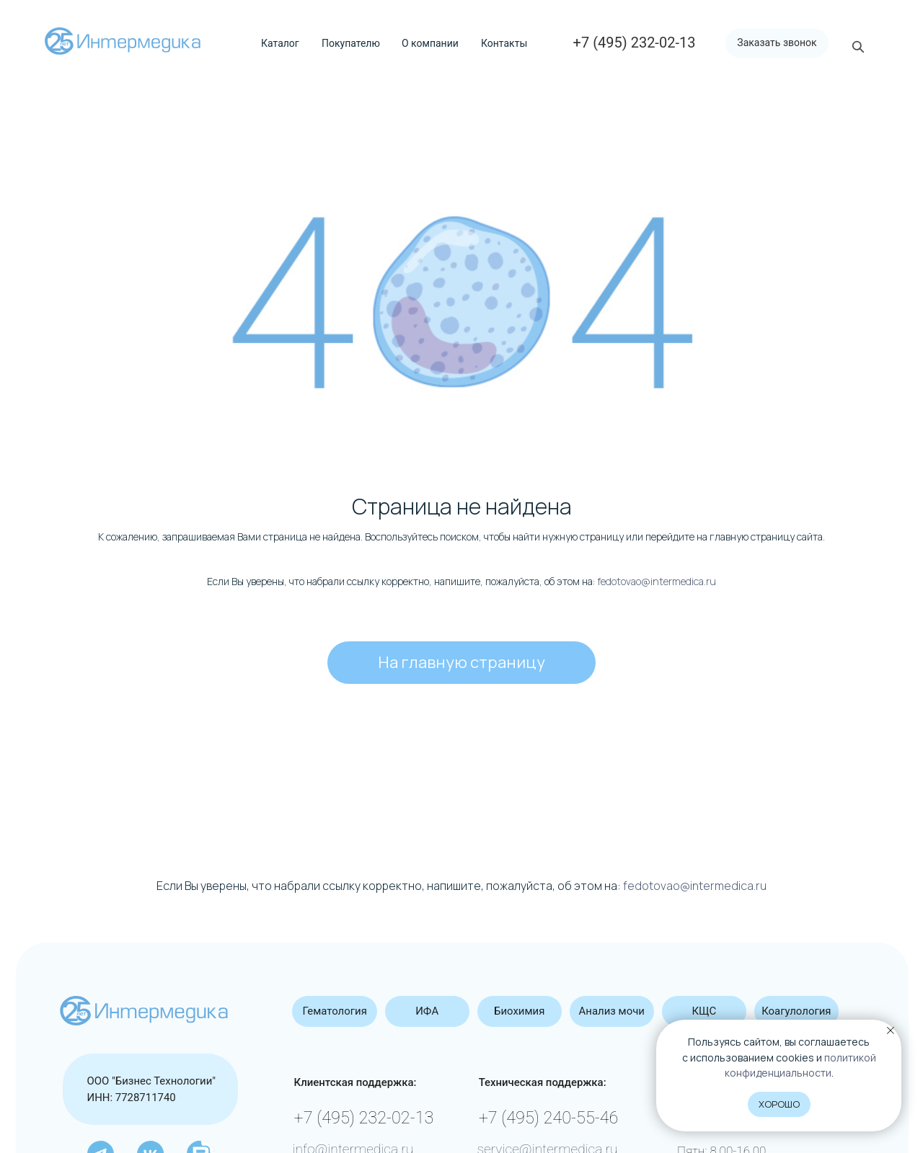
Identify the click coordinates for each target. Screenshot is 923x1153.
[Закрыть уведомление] (890, 1030)
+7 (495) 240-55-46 (549, 1118)
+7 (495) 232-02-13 (364, 1118)
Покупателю (351, 43)
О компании (430, 43)
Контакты (504, 43)
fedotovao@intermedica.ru (656, 581)
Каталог (280, 43)
